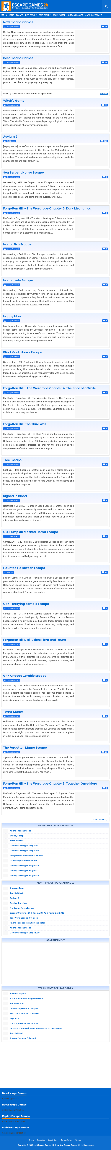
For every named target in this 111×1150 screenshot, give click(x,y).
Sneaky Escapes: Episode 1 (23, 1038)
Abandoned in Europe (20, 830)
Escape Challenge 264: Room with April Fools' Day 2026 (37, 912)
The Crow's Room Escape (22, 908)
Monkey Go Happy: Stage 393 (24, 850)
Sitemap (78, 1140)
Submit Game (53, 1140)
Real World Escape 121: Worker (24, 1013)
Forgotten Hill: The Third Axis (24, 424)
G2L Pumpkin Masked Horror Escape (30, 532)
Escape (19, 15)
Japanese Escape (93, 15)
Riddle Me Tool (17, 1003)
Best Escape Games (18, 58)
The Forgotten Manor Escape (25, 747)
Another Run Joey (18, 903)
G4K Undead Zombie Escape (24, 676)
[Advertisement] (55, 963)
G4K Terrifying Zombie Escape (26, 604)
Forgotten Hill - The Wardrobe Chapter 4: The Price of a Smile (49, 388)
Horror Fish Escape (17, 244)
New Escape (31, 15)
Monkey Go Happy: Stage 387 (24, 870)
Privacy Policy (66, 1140)
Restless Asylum (18, 993)
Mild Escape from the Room (23, 860)
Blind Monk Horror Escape (22, 352)
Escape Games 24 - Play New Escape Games (57, 1145)
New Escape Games (18, 22)
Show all (104, 93)
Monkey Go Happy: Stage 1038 (25, 932)
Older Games (99, 819)
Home (9, 15)
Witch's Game (13, 101)
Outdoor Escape (75, 15)
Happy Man (12, 316)
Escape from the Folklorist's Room (26, 855)
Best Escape (45, 15)
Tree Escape (12, 460)
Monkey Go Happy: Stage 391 (24, 845)
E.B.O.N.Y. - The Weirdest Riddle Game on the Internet (36, 1028)
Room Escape (59, 15)
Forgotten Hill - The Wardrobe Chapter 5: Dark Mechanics (47, 208)
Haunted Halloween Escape (24, 568)
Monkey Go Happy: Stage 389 (24, 875)
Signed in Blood (15, 496)
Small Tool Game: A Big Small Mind (27, 998)
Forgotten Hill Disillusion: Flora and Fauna (34, 640)
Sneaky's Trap (17, 835)
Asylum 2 (10, 136)
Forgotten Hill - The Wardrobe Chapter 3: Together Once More (50, 783)
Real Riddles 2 (16, 893)
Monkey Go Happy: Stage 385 (24, 865)
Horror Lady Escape (18, 280)
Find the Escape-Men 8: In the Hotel (27, 922)
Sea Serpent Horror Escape (23, 172)
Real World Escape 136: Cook (24, 917)
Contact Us (41, 1140)
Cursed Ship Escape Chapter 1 (24, 1008)
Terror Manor (13, 712)
